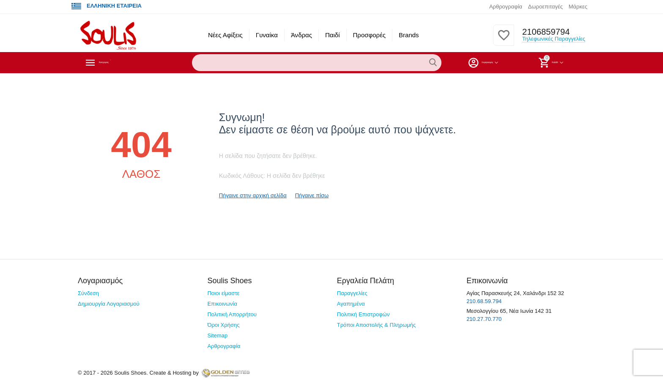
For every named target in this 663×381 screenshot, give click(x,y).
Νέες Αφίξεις (225, 35)
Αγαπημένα (351, 304)
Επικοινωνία (222, 304)
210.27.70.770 (483, 319)
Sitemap (217, 335)
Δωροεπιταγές (545, 6)
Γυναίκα (267, 35)
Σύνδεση (88, 293)
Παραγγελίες (352, 293)
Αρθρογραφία (505, 6)
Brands (409, 35)
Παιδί (332, 35)
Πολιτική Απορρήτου (232, 314)
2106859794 (543, 32)
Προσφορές (369, 35)
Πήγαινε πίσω (312, 195)
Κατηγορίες (118, 62)
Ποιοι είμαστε (223, 293)
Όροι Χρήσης (223, 325)
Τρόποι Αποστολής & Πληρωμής (376, 325)
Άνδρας (301, 35)
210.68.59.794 (483, 301)
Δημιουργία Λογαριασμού (109, 304)
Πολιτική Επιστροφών (363, 314)
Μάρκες (578, 6)
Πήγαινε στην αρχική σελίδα (253, 195)
